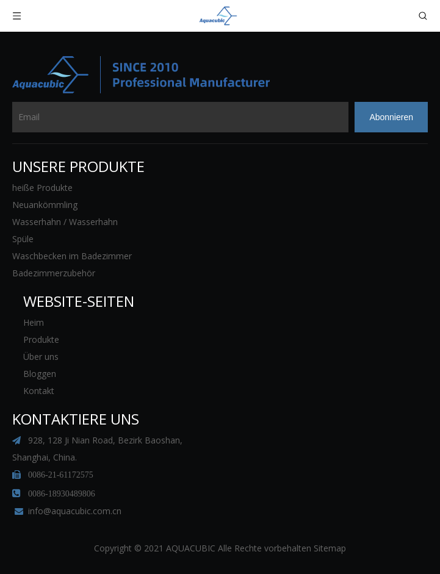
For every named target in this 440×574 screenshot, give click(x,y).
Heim (33, 322)
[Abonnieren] (391, 117)
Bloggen (39, 373)
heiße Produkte (42, 187)
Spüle (23, 239)
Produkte (41, 339)
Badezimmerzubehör (53, 273)
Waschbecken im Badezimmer (72, 256)
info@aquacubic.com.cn (74, 511)
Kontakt (38, 390)
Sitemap (330, 548)
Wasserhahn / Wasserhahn (65, 222)
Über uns (41, 356)
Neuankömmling (45, 204)
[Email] (180, 117)
